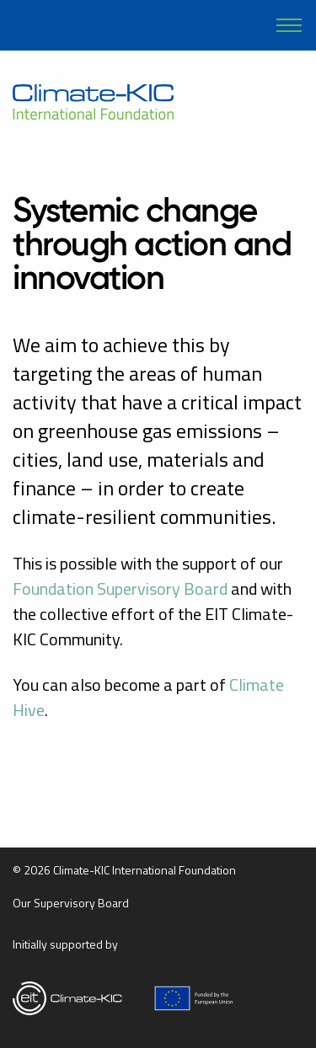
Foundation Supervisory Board (120, 588)
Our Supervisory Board (71, 903)
